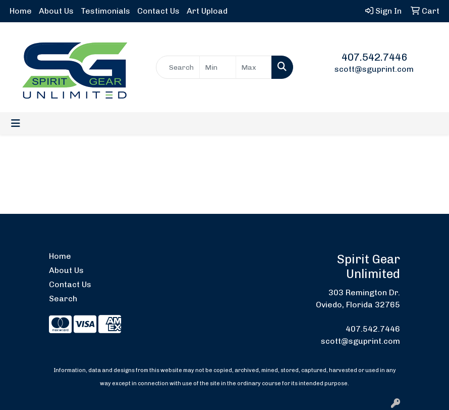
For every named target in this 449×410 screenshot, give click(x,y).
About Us (56, 11)
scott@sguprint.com (374, 69)
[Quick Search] (178, 67)
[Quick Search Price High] (254, 67)
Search (63, 298)
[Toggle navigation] (15, 123)
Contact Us (158, 11)
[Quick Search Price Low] (217, 67)
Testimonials (105, 11)
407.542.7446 (374, 57)
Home (21, 11)
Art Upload (207, 11)
